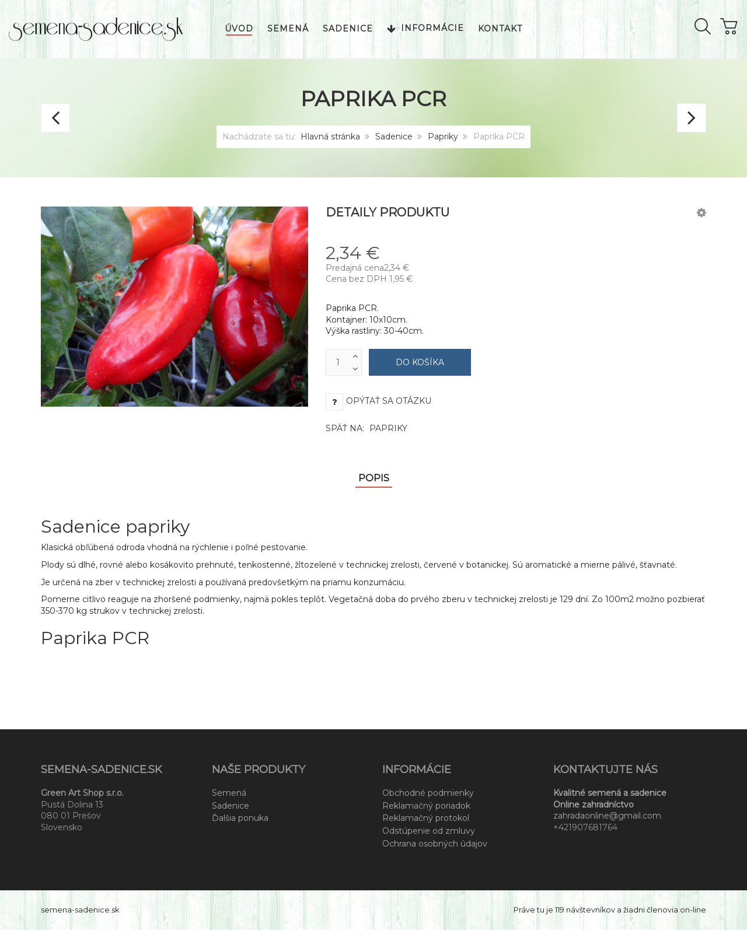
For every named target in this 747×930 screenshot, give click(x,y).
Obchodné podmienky (428, 793)
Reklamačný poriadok (426, 805)
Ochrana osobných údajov (434, 843)
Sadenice (394, 136)
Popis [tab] (373, 478)
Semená (229, 793)
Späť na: (366, 428)
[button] (701, 212)
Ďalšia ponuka (240, 818)
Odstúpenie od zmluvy (428, 831)
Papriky (443, 136)
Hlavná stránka (330, 136)
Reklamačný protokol (425, 818)
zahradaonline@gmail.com (607, 815)
